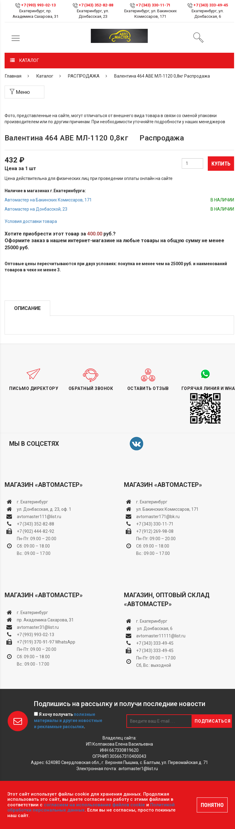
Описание (27, 308)
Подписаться (213, 721)
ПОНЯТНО (212, 805)
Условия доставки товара (31, 221)
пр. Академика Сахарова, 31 (45, 619)
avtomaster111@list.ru (39, 516)
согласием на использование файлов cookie (94, 805)
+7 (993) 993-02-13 (35, 634)
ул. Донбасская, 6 (154, 628)
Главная (13, 76)
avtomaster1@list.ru (138, 768)
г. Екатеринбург (33, 501)
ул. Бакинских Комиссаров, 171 (167, 509)
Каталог (44, 76)
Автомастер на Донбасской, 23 (36, 209)
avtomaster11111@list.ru (160, 635)
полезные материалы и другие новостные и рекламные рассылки (68, 720)
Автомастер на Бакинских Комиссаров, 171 (48, 199)
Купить (220, 163)
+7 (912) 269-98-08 (154, 531)
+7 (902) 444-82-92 (35, 531)
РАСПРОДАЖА (83, 76)
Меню (19, 92)
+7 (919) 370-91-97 (35, 642)
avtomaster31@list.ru (38, 627)
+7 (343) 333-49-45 (210, 5)
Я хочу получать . (68, 720)
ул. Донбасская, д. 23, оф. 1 (44, 509)
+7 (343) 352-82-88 (96, 5)
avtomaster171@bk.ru (158, 516)
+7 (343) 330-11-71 (153, 5)
